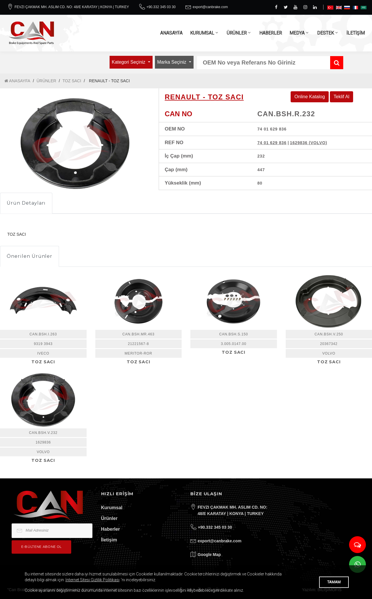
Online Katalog (309, 96)
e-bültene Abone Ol (41, 547)
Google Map (209, 554)
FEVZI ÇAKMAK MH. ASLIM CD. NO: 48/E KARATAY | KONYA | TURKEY (72, 7)
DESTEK (325, 33)
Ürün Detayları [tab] (26, 203)
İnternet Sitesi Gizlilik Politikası (92, 579)
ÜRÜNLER (237, 33)
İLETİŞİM (355, 33)
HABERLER (270, 33)
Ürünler (109, 518)
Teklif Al (341, 96)
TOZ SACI (71, 80)
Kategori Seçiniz (129, 62)
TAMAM (334, 582)
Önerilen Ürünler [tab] (29, 256)
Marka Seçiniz (172, 62)
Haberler (110, 529)
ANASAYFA (171, 33)
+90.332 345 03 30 (161, 7)
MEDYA (297, 33)
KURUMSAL (202, 33)
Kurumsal (112, 507)
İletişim (109, 539)
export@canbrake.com (210, 7)
